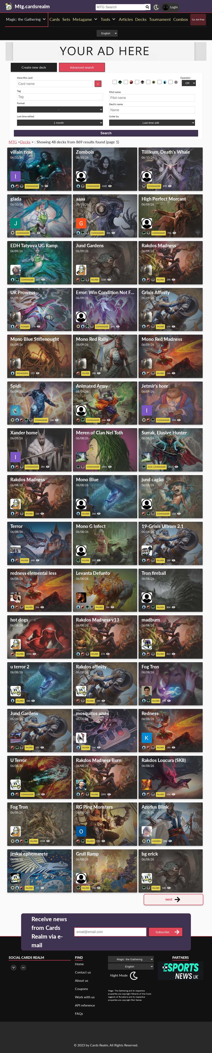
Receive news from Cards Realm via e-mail (49, 931)
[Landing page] (9, 6)
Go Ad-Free (198, 19)
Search (105, 133)
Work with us (85, 997)
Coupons (81, 989)
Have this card (25, 77)
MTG (13, 142)
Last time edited (25, 116)
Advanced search (82, 67)
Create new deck (34, 67)
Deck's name (116, 104)
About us (81, 980)
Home (79, 964)
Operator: (185, 77)
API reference (85, 1005)
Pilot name (115, 92)
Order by (114, 116)
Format (21, 103)
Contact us (83, 972)
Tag (19, 91)
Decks (25, 142)
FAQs (79, 1013)
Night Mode (119, 975)
